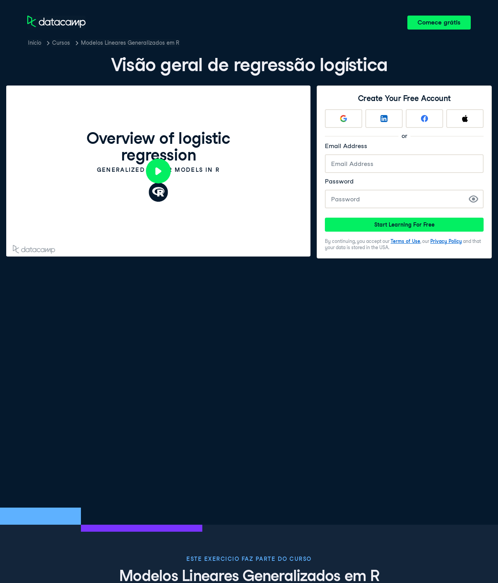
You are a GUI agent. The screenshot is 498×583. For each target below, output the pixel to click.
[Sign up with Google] (343, 118)
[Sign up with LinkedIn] (384, 118)
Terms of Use (405, 241)
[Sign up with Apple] (465, 118)
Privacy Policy (446, 241)
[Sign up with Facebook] (424, 118)
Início (34, 43)
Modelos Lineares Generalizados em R (130, 43)
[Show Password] (473, 199)
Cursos (61, 43)
